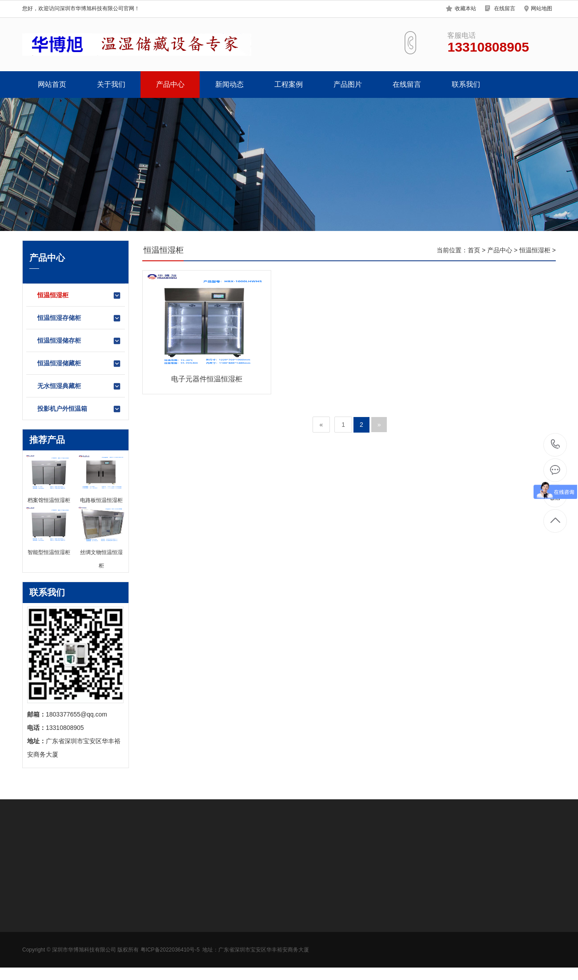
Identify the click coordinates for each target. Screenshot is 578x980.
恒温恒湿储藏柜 (79, 363)
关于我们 (111, 84)
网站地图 (541, 8)
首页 (474, 250)
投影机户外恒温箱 (79, 409)
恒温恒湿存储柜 (79, 318)
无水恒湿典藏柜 (79, 386)
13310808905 (555, 444)
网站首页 (52, 84)
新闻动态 (229, 84)
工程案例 (288, 84)
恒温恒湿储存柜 (79, 340)
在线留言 (504, 8)
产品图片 (347, 84)
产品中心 (170, 84)
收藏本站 (465, 8)
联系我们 (466, 84)
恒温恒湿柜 (79, 295)
